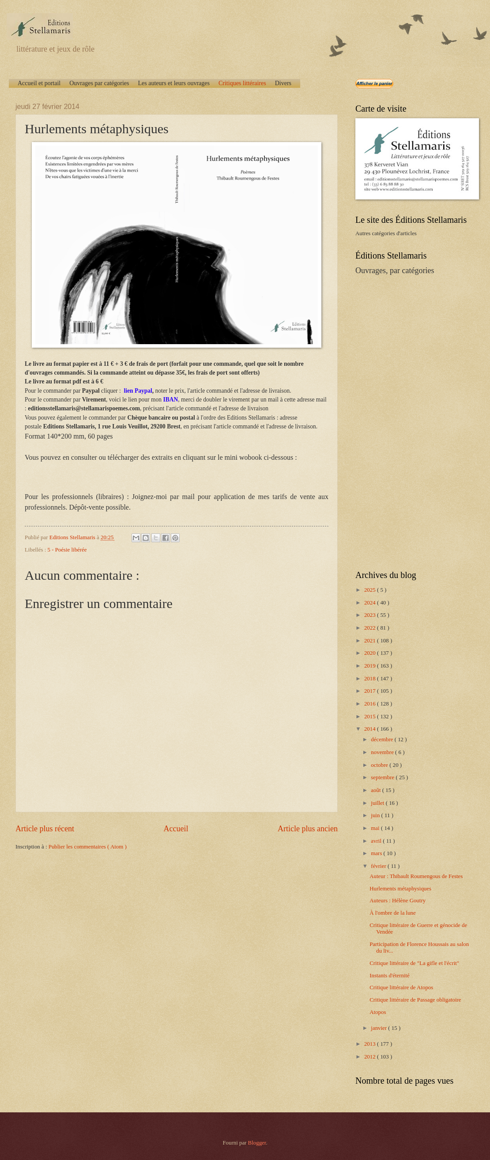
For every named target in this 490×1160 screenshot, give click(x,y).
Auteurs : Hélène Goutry (397, 900)
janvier (379, 1028)
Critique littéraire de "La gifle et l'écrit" (414, 963)
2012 (370, 1057)
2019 (370, 666)
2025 (370, 590)
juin (376, 815)
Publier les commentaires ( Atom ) (88, 847)
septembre (383, 777)
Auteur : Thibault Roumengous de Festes (416, 876)
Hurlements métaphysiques (400, 889)
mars (377, 853)
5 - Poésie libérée (67, 550)
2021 (370, 641)
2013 (370, 1044)
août (376, 790)
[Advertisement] (407, 421)
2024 (370, 603)
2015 (370, 716)
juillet (378, 803)
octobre (380, 765)
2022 (370, 628)
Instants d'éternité (389, 975)
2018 (370, 679)
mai (376, 828)
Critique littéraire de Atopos (401, 987)
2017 (370, 691)
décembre (382, 739)
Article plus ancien (308, 828)
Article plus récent (44, 828)
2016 (370, 704)
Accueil (175, 828)
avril (377, 841)
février (379, 866)
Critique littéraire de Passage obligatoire (415, 1000)
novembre (383, 752)
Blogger (257, 1143)
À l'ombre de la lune (392, 913)
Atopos (377, 1012)
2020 (370, 653)
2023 (370, 615)
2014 (370, 729)
